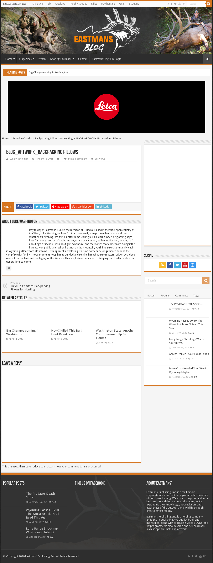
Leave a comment (77, 158)
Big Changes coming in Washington (48, 72)
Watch (42, 58)
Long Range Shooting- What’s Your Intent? (42, 530)
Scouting (134, 3)
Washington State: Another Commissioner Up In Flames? (115, 334)
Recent (151, 295)
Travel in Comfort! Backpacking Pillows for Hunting (43, 138)
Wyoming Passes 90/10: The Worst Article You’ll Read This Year (186, 324)
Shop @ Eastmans (60, 58)
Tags (196, 295)
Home (8, 58)
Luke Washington (19, 158)
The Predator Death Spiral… (186, 304)
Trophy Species (78, 3)
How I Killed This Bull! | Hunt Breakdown (68, 332)
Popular (165, 295)
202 (195, 347)
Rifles (94, 3)
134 (192, 358)
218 (192, 333)
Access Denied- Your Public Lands (189, 353)
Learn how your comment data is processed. (74, 466)
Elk (49, 3)
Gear (122, 3)
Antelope (60, 3)
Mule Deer (38, 3)
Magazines (25, 58)
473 (197, 308)
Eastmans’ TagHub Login (106, 58)
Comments (181, 295)
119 (196, 377)
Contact (82, 58)
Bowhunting (108, 3)
